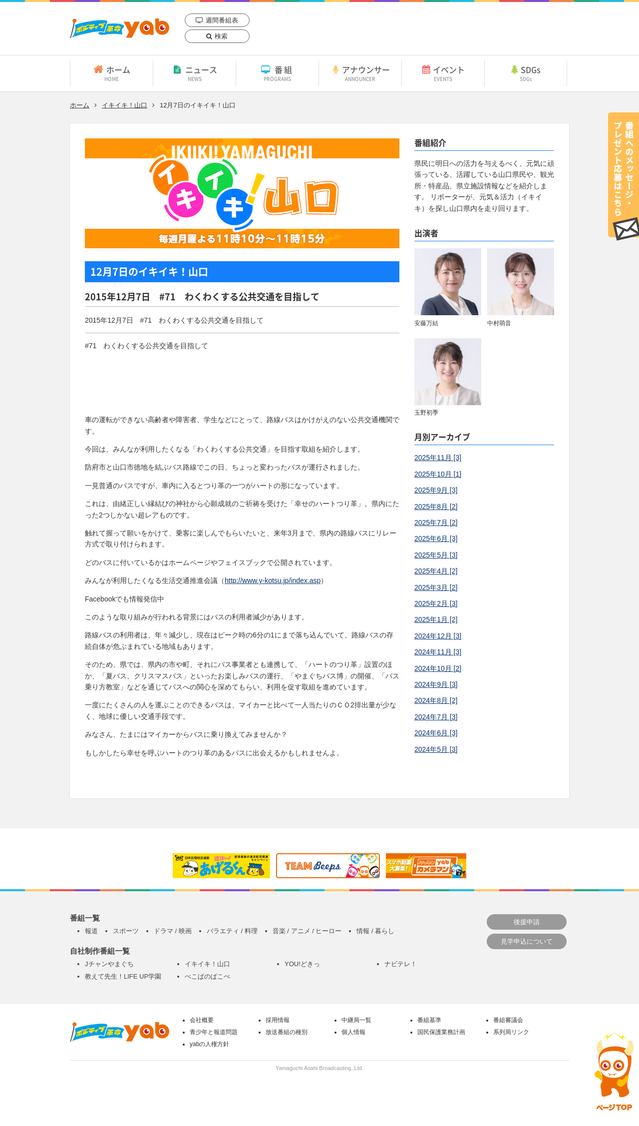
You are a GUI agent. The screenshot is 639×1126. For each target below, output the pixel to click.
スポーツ (126, 931)
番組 (277, 72)
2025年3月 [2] (435, 587)
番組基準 (429, 1020)
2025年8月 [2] (435, 507)
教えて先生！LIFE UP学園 (123, 976)
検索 (221, 36)
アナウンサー (360, 72)
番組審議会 (508, 1020)
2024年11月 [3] (437, 652)
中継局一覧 (356, 1020)
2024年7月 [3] (435, 717)
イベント (443, 72)
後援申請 (527, 922)
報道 (91, 931)
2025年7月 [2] (435, 523)
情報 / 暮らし (375, 931)
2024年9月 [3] (435, 684)
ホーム (111, 72)
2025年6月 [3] (435, 539)
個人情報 (353, 1032)
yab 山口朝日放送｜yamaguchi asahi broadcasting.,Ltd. (119, 28)
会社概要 (202, 1020)
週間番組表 (222, 20)
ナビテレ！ (400, 964)
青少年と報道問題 (214, 1032)
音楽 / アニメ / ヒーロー (307, 931)
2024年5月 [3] (435, 749)
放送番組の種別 (287, 1032)
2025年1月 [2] (435, 619)
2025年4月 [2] (435, 571)
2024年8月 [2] (435, 700)
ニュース (194, 72)
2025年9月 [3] (435, 490)
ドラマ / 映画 (173, 931)
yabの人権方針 (209, 1044)
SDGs (526, 72)
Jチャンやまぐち (109, 964)
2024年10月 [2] (437, 668)
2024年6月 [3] (435, 733)
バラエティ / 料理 (232, 931)
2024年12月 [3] (437, 636)
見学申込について (527, 941)
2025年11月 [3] (437, 458)
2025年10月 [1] (437, 474)
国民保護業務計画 (441, 1032)
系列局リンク (511, 1032)
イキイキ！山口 (124, 105)
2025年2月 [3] (435, 603)
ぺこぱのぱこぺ (207, 976)
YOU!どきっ (302, 964)
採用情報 (278, 1020)
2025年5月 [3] (435, 555)
